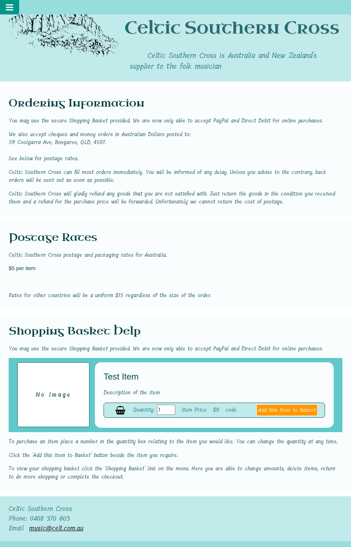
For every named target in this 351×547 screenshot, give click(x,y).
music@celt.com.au (56, 528)
